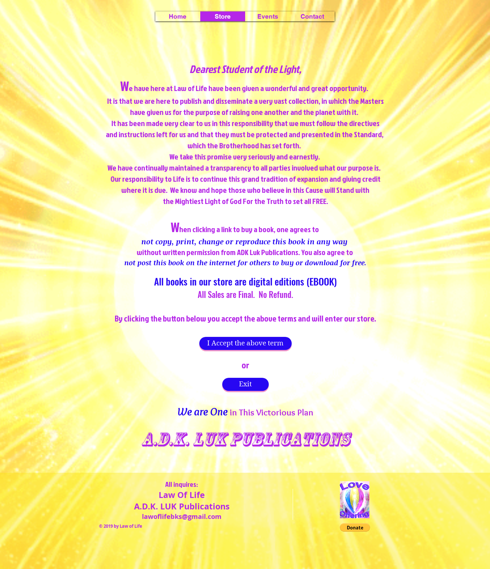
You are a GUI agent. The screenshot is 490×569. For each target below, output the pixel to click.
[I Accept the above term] (245, 343)
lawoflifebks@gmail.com (182, 516)
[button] (267, 16)
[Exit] (245, 384)
